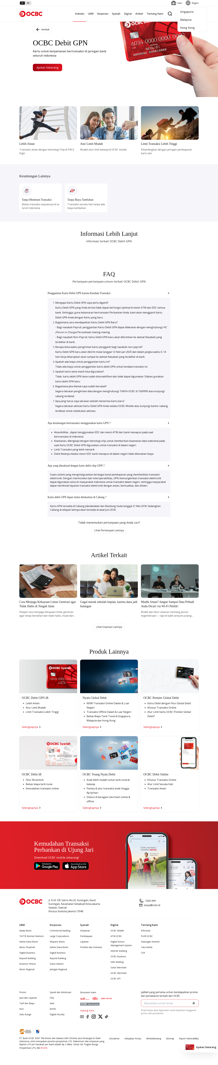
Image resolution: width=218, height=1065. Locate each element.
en (28, 3)
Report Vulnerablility (189, 1038)
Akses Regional (26, 969)
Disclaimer (114, 1038)
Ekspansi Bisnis (57, 941)
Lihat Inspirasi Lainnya (109, 627)
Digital (128, 13)
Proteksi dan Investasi (91, 947)
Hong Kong (187, 28)
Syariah (116, 13)
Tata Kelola (146, 947)
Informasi (145, 930)
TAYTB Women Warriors (31, 936)
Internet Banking (119, 950)
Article (53, 1008)
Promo (22, 992)
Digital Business (27, 952)
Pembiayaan (86, 936)
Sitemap (170, 1038)
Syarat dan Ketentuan (60, 992)
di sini (44, 1047)
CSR (143, 952)
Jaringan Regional (58, 969)
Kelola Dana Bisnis (28, 941)
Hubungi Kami (87, 1010)
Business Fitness (27, 963)
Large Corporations (59, 936)
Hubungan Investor (150, 941)
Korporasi (102, 13)
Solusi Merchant (119, 967)
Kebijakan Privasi (133, 1038)
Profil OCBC (147, 936)
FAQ (52, 997)
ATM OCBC (116, 936)
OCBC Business (118, 956)
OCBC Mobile (117, 930)
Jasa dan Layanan (28, 997)
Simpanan (85, 930)
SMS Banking (117, 961)
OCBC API (116, 978)
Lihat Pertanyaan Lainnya (109, 530)
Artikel (139, 13)
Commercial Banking (60, 930)
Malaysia (185, 20)
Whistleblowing (153, 1038)
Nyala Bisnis (25, 930)
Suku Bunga (25, 1014)
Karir (52, 1003)
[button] (109, 293)
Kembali (42, 29)
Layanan (84, 941)
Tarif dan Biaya (26, 1003)
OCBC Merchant (119, 973)
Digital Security (57, 1014)
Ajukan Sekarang (47, 67)
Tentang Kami (155, 13)
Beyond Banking (27, 958)
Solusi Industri (57, 963)
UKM (90, 13)
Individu (79, 13)
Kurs (21, 1008)
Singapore (187, 12)
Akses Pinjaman (27, 947)
